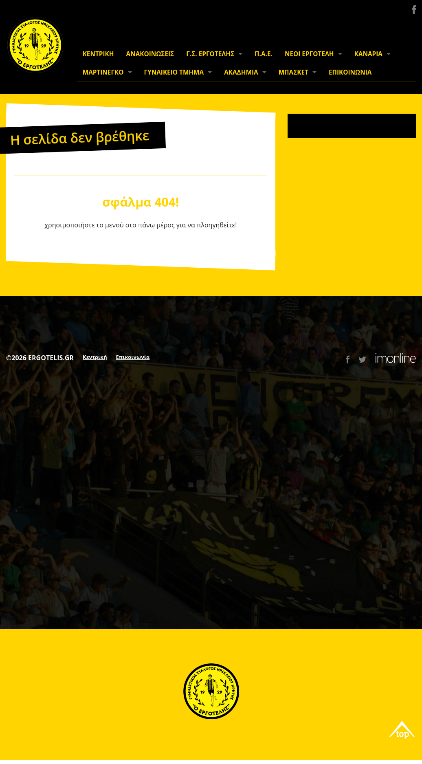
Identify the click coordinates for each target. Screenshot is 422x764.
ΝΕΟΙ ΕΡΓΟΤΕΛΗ (309, 54)
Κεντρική (95, 357)
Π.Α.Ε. (264, 54)
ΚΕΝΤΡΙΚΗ (98, 54)
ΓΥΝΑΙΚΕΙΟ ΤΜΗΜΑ (174, 72)
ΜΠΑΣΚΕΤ (293, 72)
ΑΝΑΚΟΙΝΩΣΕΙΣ (150, 54)
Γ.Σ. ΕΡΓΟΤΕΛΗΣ (210, 54)
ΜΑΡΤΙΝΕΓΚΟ (103, 72)
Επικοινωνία (133, 357)
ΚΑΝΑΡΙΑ (368, 54)
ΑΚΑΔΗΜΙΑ (241, 72)
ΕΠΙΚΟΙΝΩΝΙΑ (350, 72)
